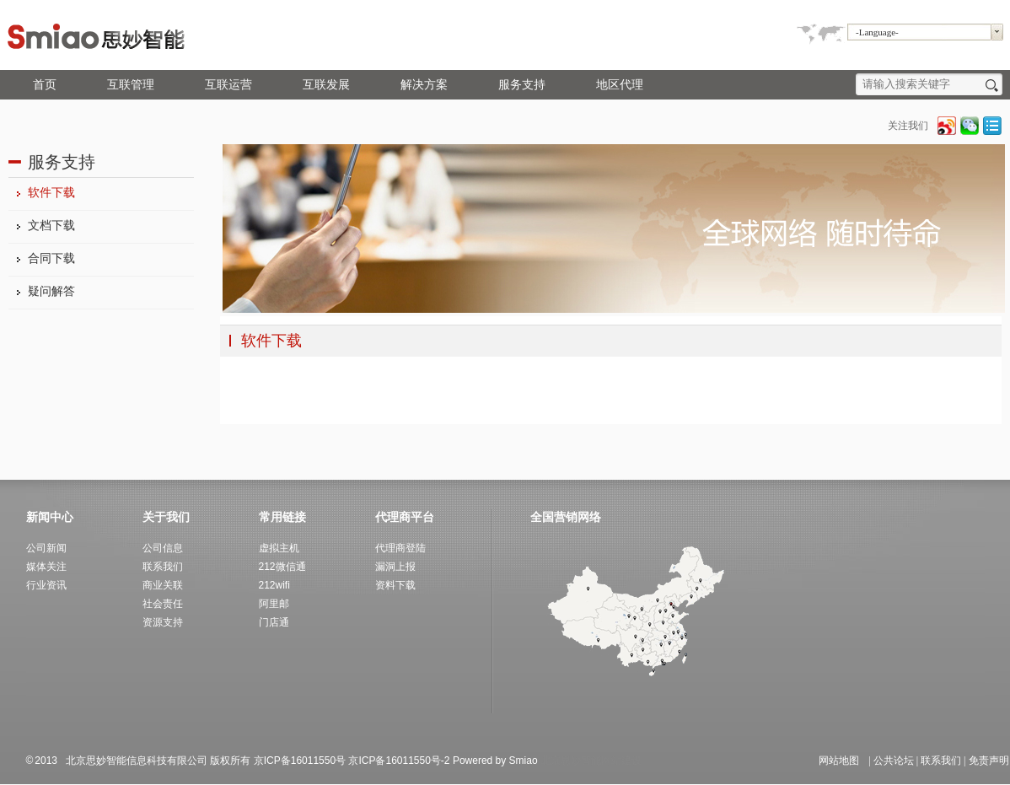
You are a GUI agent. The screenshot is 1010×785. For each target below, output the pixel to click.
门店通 (274, 622)
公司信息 (162, 548)
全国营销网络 (565, 517)
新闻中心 (49, 517)
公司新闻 (46, 548)
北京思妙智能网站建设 (591, 760)
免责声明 (989, 760)
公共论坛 (893, 760)
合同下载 (51, 258)
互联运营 (228, 84)
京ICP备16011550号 (300, 760)
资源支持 (162, 622)
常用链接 (282, 517)
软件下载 (51, 192)
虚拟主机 (279, 548)
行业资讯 (46, 585)
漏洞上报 (395, 567)
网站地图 (839, 760)
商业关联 (162, 585)
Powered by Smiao (496, 760)
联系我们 (941, 760)
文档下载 (51, 225)
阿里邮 (274, 604)
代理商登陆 (400, 548)
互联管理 (130, 84)
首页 (44, 84)
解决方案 (424, 84)
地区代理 (619, 84)
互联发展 (326, 84)
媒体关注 (46, 567)
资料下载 (395, 585)
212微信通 (282, 567)
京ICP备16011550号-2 (398, 760)
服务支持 (521, 84)
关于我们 (166, 517)
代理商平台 (404, 517)
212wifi (274, 585)
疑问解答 (51, 291)
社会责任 (162, 604)
